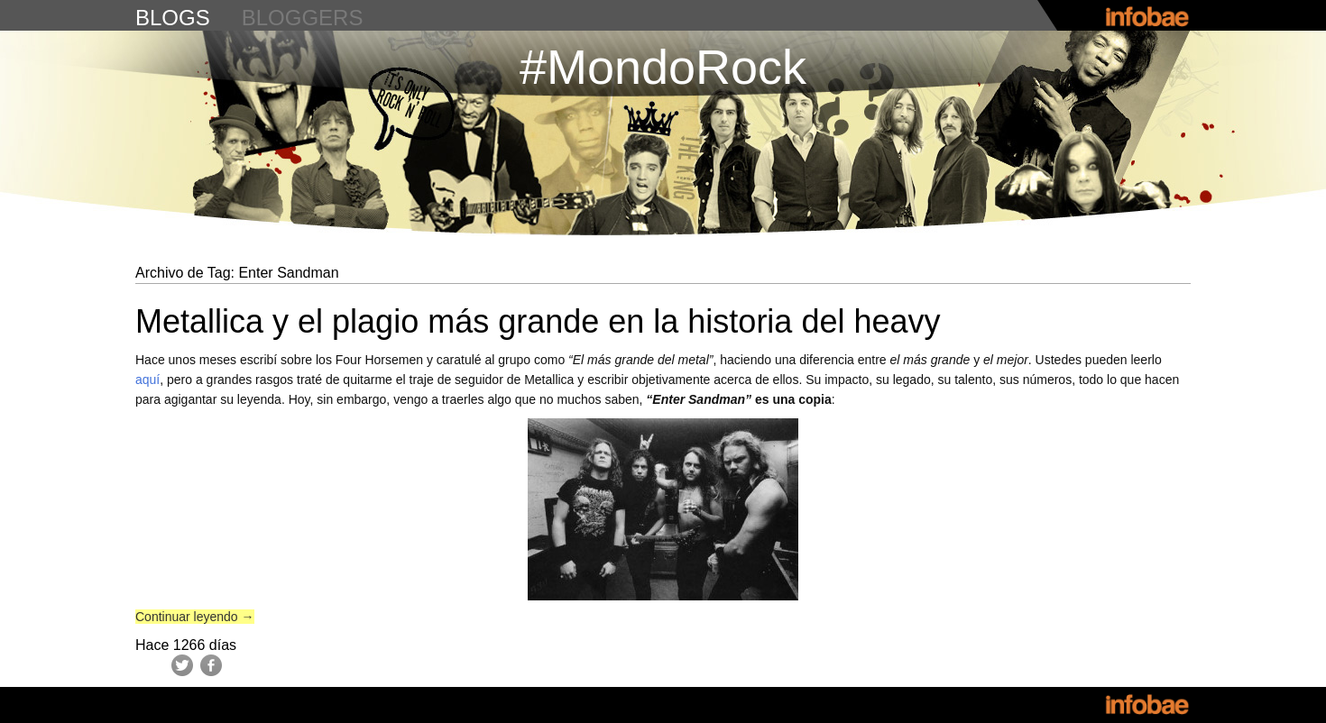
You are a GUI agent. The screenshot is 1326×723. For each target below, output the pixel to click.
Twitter (182, 665)
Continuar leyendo (194, 616)
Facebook (211, 665)
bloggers (303, 17)
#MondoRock (663, 67)
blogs (172, 17)
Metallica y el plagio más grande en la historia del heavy (538, 321)
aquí (147, 379)
